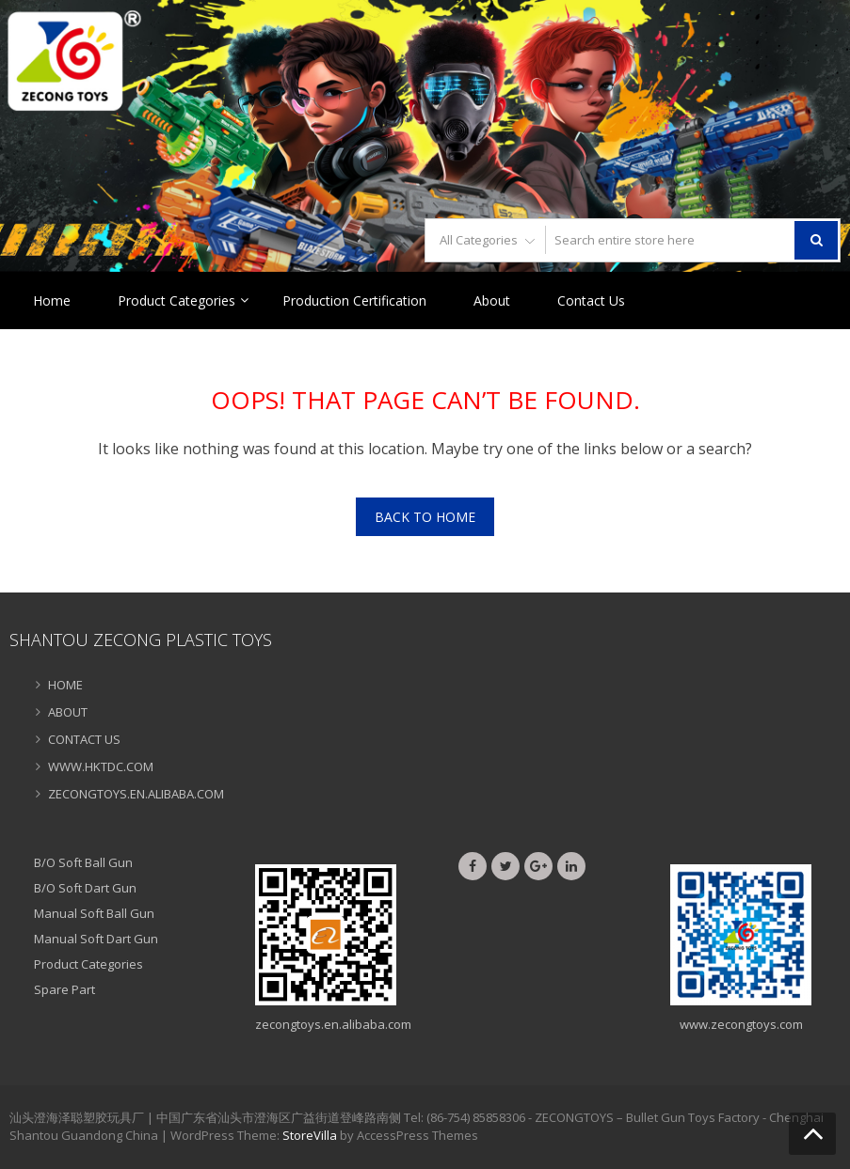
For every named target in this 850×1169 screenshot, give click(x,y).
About (491, 300)
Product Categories (176, 300)
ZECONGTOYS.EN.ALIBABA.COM (136, 793)
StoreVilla (309, 1135)
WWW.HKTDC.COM (100, 766)
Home (52, 300)
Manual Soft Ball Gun (94, 913)
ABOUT (68, 711)
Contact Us (591, 300)
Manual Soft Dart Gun (96, 938)
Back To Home (425, 517)
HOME (65, 684)
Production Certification (354, 300)
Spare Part (64, 989)
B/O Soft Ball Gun (83, 862)
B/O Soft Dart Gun (85, 887)
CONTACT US (84, 739)
